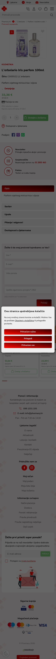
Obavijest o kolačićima (24, 320)
